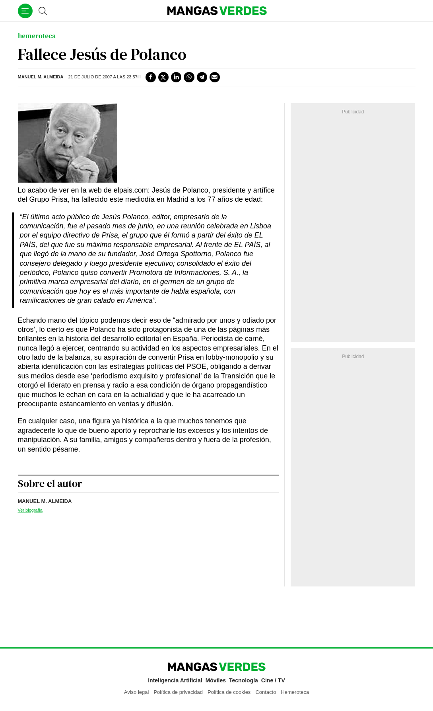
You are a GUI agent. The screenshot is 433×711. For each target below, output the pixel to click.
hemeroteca (37, 36)
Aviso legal (136, 692)
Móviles (216, 680)
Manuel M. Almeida (41, 76)
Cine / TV (273, 680)
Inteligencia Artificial (175, 680)
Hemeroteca (295, 692)
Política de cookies (229, 692)
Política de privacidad (178, 692)
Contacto (265, 692)
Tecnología (243, 680)
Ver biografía (30, 510)
